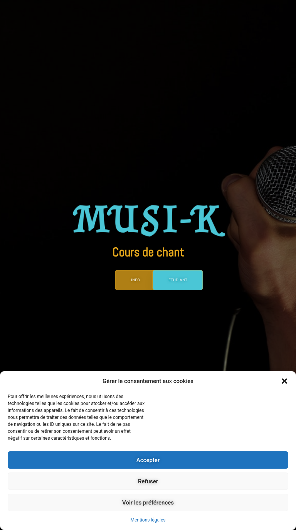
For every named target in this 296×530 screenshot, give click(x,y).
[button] (284, 381)
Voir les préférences (148, 502)
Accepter (148, 460)
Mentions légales (148, 520)
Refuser (148, 481)
